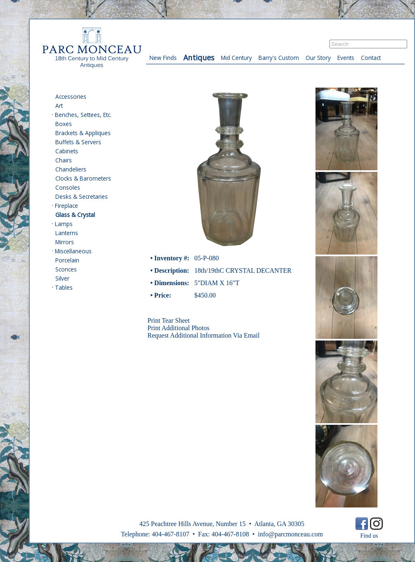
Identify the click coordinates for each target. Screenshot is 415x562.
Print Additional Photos (178, 327)
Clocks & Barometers (83, 178)
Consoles (67, 187)
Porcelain (67, 260)
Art (59, 106)
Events (345, 58)
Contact (371, 58)
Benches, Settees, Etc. (83, 115)
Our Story (318, 58)
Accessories (70, 96)
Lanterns (66, 233)
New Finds (163, 58)
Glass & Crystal (75, 215)
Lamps (64, 224)
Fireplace (66, 206)
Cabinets (66, 151)
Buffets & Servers (78, 142)
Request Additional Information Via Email (203, 335)
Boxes (63, 124)
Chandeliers (70, 169)
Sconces (66, 269)
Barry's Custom (278, 58)
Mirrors (64, 242)
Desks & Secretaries (81, 196)
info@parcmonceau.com (290, 534)
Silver (62, 278)
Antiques (198, 57)
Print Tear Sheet (168, 320)
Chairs (63, 160)
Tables (64, 287)
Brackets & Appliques (83, 133)
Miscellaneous (73, 251)
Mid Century (236, 58)
